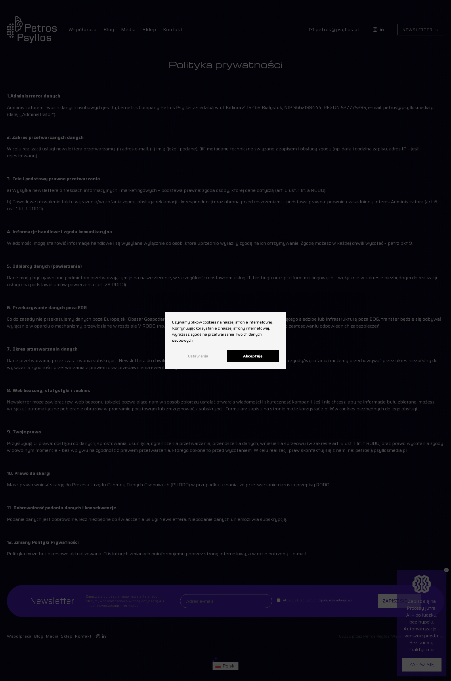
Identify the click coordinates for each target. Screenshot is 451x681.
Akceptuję (253, 356)
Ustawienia (198, 356)
